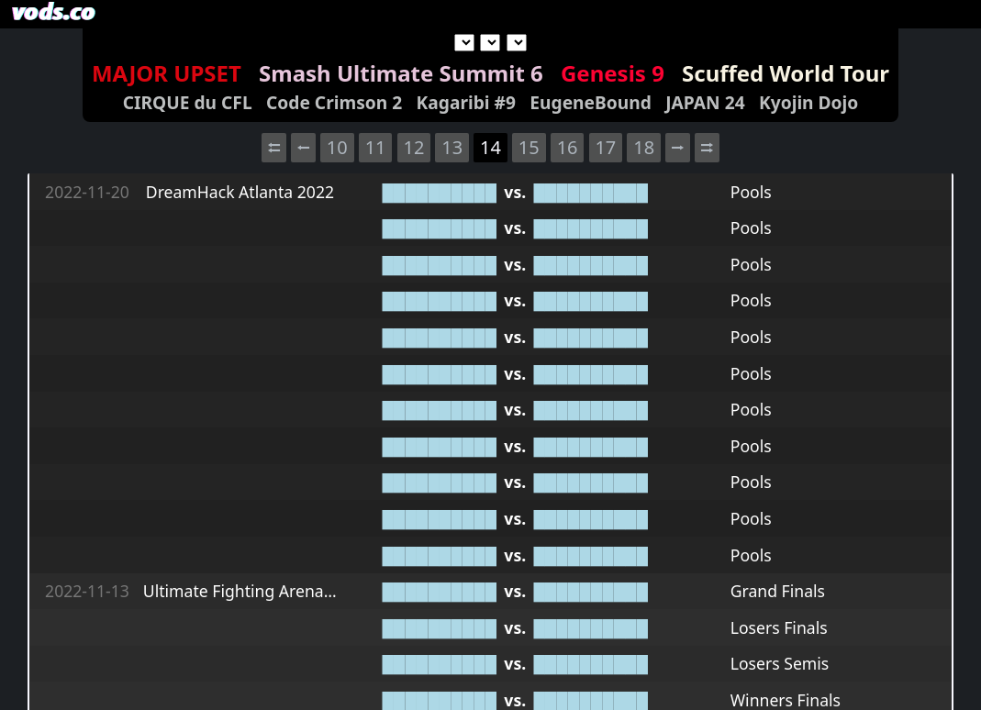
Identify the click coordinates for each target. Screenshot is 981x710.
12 (413, 147)
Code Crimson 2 (334, 102)
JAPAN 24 (704, 102)
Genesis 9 (612, 73)
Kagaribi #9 (466, 102)
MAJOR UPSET (166, 73)
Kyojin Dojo (808, 102)
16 (567, 147)
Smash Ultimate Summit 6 (401, 73)
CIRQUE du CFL (187, 102)
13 (452, 147)
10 (337, 147)
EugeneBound (591, 102)
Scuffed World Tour (785, 73)
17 (605, 147)
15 (529, 147)
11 (375, 147)
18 (643, 147)
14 (490, 147)
